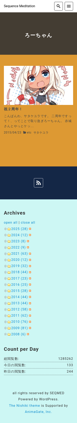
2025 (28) (19, 229)
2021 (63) (19, 254)
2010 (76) (19, 322)
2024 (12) (19, 235)
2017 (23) (19, 278)
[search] (58, 6)
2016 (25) (19, 285)
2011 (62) (19, 315)
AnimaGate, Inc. (38, 412)
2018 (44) (19, 272)
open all (11, 222)
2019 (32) (19, 266)
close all (28, 222)
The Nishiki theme (24, 406)
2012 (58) (19, 309)
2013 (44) (19, 303)
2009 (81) (19, 328)
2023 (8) (18, 241)
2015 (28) (19, 291)
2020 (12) (19, 260)
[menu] (69, 6)
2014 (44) (19, 297)
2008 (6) (18, 334)
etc (29, 132)
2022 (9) (18, 247)
